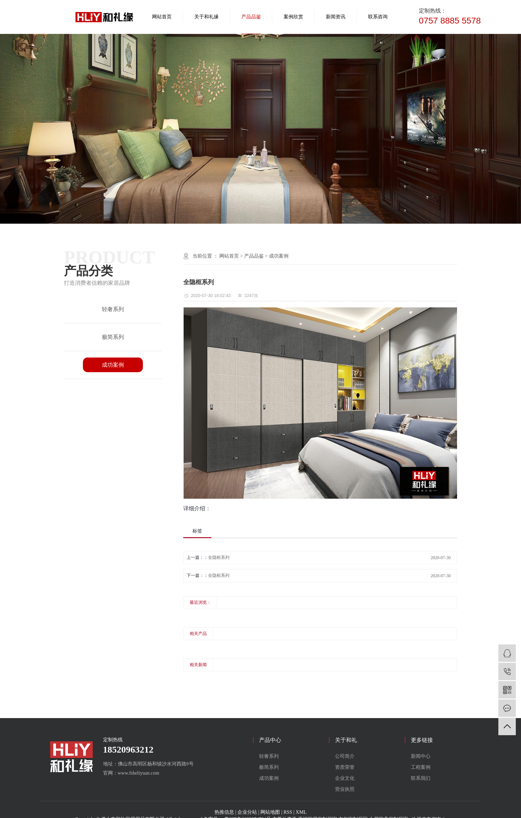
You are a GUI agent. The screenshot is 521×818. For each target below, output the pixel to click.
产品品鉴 (251, 16)
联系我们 (420, 778)
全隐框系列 (218, 557)
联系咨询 (378, 16)
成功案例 (113, 365)
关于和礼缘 (206, 16)
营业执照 (345, 789)
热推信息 (224, 812)
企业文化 (345, 778)
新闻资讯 (335, 16)
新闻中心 (420, 756)
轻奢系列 (113, 309)
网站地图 (270, 812)
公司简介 (345, 756)
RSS (288, 812)
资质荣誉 (345, 767)
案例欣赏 (293, 16)
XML (301, 812)
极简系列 (113, 337)
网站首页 (162, 16)
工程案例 (420, 767)
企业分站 (247, 812)
